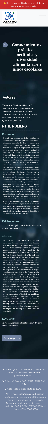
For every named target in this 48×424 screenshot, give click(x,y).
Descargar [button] (11, 338)
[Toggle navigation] (42, 17)
